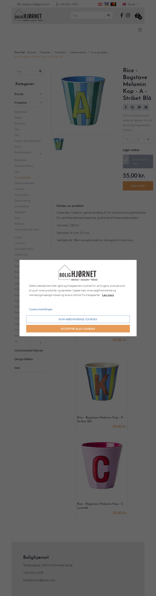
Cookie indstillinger (41, 309)
